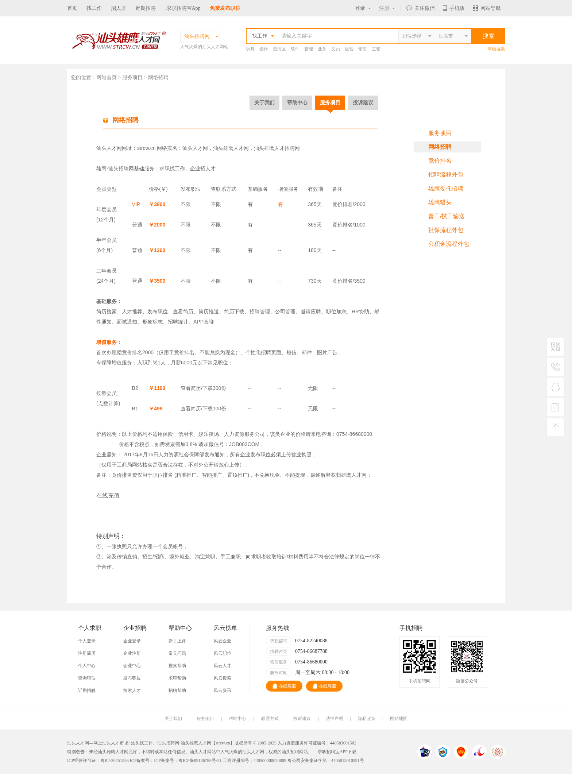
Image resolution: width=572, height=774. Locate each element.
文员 (335, 48)
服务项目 (330, 102)
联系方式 (270, 718)
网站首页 (106, 77)
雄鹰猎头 (440, 202)
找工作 (94, 8)
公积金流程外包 (448, 244)
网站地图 (398, 718)
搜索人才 (132, 690)
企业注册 (132, 653)
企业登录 (132, 640)
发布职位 (132, 678)
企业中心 (132, 665)
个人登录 (87, 640)
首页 (72, 8)
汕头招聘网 (121, 168)
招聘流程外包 (445, 174)
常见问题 (177, 653)
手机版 (454, 8)
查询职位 (87, 678)
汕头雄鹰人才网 (231, 148)
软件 (295, 48)
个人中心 (87, 665)
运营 (349, 48)
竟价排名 (440, 161)
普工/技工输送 (446, 216)
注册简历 (87, 653)
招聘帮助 (177, 690)
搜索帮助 (177, 665)
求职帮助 (177, 678)
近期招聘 (145, 8)
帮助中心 (297, 102)
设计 (263, 48)
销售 (362, 48)
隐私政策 (366, 718)
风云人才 (222, 665)
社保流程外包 (445, 230)
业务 (322, 48)
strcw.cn (146, 148)
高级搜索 (496, 48)
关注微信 (420, 8)
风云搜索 (222, 678)
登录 (363, 8)
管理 (308, 48)
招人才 (118, 8)
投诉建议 (363, 102)
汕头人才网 (109, 148)
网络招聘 (440, 147)
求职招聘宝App (183, 8)
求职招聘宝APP (333, 751)
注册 (387, 8)
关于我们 (264, 102)
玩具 (250, 48)
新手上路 (177, 640)
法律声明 (334, 718)
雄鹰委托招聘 (445, 188)
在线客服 (284, 686)
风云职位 (222, 653)
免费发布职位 (225, 8)
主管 (376, 48)
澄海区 (279, 48)
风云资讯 (222, 690)
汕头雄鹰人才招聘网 (277, 148)
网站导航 (487, 8)
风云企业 (222, 640)
